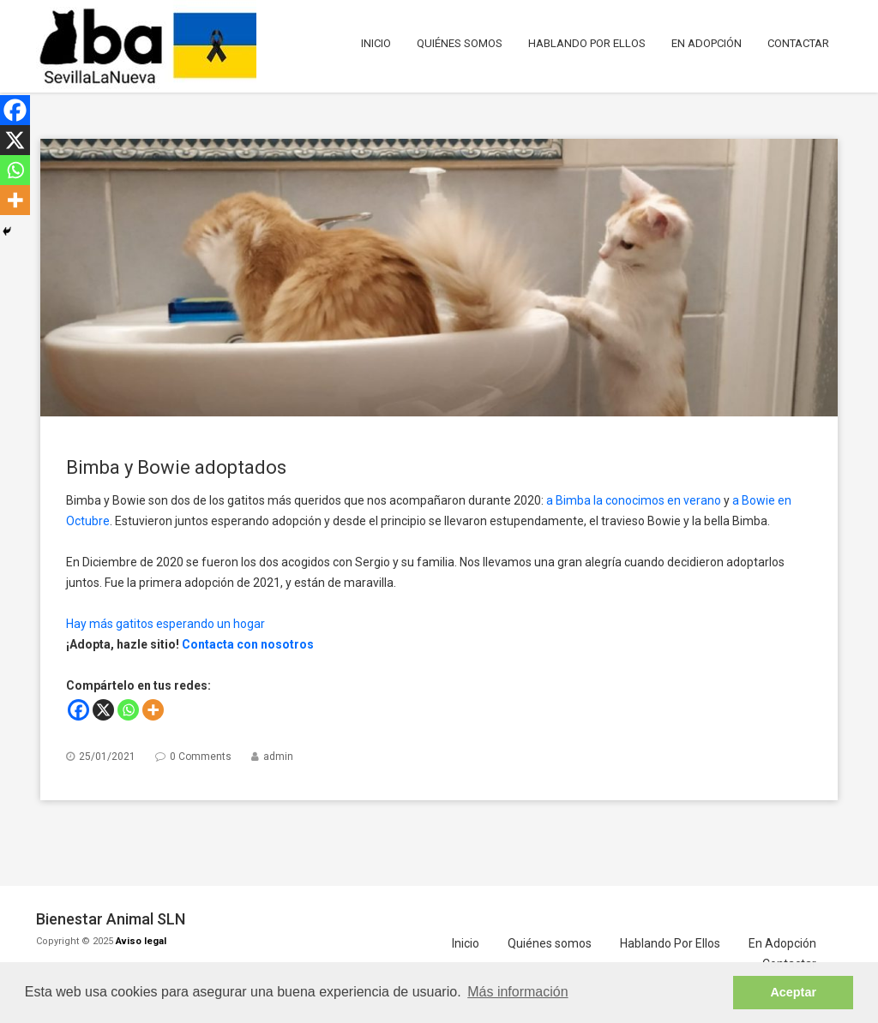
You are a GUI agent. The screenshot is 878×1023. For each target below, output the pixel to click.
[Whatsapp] (128, 710)
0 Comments (201, 757)
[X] (103, 710)
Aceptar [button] (793, 992)
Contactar (798, 43)
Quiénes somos (459, 43)
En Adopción (706, 43)
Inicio (376, 43)
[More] (153, 710)
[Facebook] (78, 710)
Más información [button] (517, 991)
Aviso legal (141, 941)
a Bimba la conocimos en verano (633, 500)
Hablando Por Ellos (587, 43)
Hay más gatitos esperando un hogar (165, 624)
